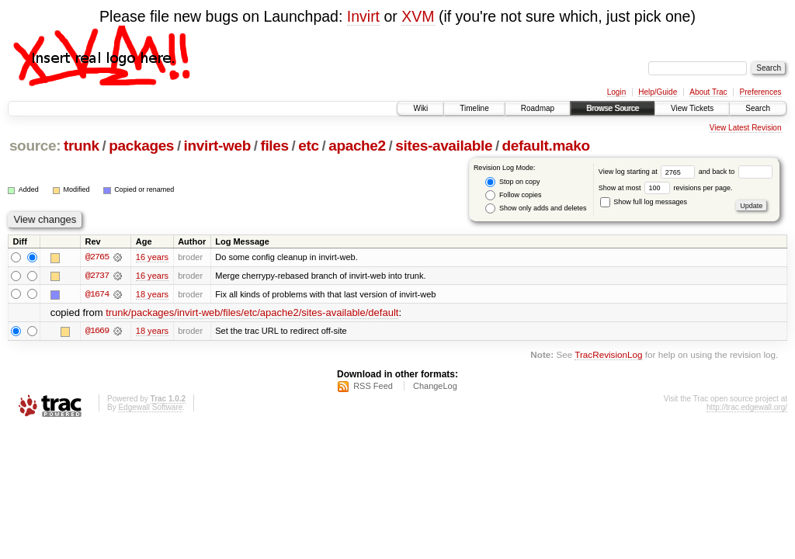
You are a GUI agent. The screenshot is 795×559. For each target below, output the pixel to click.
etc (308, 145)
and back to (735, 171)
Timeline (474, 108)
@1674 (97, 294)
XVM (417, 16)
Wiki (420, 108)
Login (616, 92)
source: (35, 145)
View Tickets (692, 108)
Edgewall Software (150, 408)
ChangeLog (435, 386)
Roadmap (537, 108)
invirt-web (217, 145)
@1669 (97, 331)
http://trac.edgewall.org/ (746, 408)
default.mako (546, 145)
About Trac (708, 92)
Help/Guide (657, 92)
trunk (81, 145)
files (274, 145)
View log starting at (649, 171)
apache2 (357, 145)
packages (141, 145)
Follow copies (513, 195)
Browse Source (612, 108)
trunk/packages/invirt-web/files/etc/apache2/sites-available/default (252, 313)
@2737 (97, 275)
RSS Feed (373, 386)
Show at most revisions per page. (666, 188)
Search (757, 108)
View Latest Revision (746, 127)
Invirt (363, 16)
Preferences (761, 92)
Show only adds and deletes (535, 208)
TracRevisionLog (608, 355)
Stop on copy (512, 182)
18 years (152, 294)
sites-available (443, 145)
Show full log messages (643, 202)
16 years (152, 257)
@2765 (97, 257)
